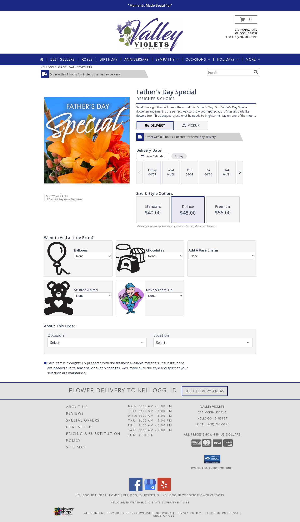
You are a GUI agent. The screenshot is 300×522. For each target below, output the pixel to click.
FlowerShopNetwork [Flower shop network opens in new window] (153, 513)
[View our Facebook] (135, 490)
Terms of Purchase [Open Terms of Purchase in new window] (222, 513)
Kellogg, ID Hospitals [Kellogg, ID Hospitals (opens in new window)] (141, 495)
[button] (246, 19)
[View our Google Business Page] (150, 490)
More (253, 59)
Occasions (198, 59)
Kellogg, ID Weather (127, 502)
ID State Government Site (168, 502)
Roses (87, 59)
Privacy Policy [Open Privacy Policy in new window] (188, 513)
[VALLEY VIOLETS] (150, 34)
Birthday (109, 59)
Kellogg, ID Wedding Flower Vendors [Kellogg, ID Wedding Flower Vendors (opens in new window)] (193, 495)
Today (179, 156)
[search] (255, 72)
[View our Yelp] (164, 490)
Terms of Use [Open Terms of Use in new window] (163, 515)
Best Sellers (62, 59)
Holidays (228, 59)
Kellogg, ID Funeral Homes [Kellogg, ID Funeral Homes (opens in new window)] (98, 495)
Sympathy (168, 59)
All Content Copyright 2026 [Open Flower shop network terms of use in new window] (108, 513)
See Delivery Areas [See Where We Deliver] (205, 391)
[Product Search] (229, 72)
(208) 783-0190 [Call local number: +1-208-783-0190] (247, 37)
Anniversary (136, 59)
